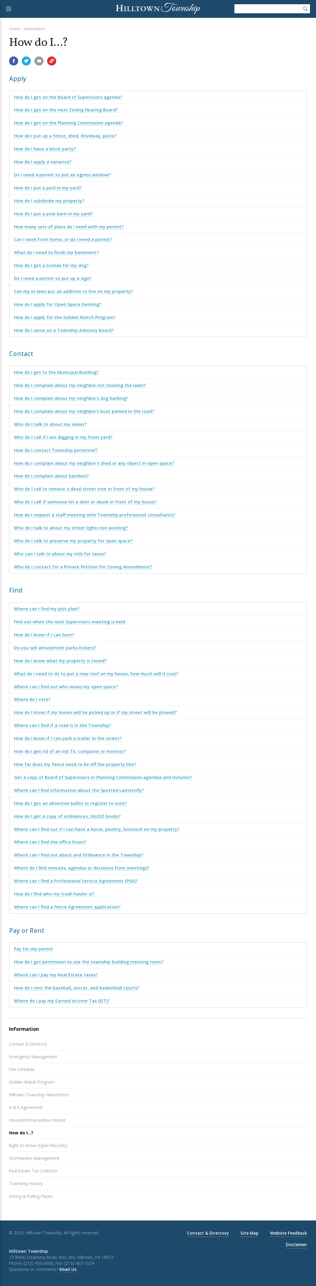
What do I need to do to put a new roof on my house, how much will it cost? (96, 674)
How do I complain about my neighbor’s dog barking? (71, 398)
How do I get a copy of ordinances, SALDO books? (67, 816)
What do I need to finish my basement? (56, 252)
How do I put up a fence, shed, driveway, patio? (65, 136)
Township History (26, 1183)
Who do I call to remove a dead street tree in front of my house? (84, 489)
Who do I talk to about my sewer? (50, 424)
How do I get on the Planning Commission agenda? (68, 123)
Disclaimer (296, 1244)
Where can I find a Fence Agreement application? (67, 907)
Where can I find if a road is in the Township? (62, 725)
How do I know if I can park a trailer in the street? (67, 738)
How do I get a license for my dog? (51, 265)
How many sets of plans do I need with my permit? (69, 227)
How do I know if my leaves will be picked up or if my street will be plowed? (95, 712)
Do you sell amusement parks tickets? (55, 648)
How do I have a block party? (45, 149)
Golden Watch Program (31, 1082)
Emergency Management (33, 1056)
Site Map (249, 1233)
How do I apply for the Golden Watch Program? (65, 317)
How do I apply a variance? (42, 162)
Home (14, 28)
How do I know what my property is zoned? (60, 661)
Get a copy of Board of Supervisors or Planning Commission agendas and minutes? (103, 777)
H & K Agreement (26, 1107)
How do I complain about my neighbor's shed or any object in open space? (94, 463)
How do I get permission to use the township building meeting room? (88, 962)
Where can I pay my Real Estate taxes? (56, 975)
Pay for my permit (33, 949)
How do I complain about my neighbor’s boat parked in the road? (84, 411)
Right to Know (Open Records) (38, 1145)
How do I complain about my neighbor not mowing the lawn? (80, 385)
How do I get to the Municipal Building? (56, 372)
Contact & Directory (28, 1044)
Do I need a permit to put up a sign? (53, 278)
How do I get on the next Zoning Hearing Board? (66, 110)
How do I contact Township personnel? (56, 450)
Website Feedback (288, 1233)
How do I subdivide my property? (49, 201)
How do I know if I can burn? (44, 635)
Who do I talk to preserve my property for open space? (73, 541)
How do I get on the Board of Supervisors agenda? (68, 97)
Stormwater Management (34, 1158)
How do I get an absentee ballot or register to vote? (70, 803)
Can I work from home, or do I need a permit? (63, 239)
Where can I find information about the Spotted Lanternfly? (79, 790)
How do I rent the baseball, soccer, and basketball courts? (76, 988)
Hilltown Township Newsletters (39, 1095)
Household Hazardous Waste (37, 1120)
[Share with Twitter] (26, 61)
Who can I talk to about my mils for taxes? (60, 554)
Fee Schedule (21, 1069)
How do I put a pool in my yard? (48, 188)
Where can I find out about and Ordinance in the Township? (78, 855)
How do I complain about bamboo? (51, 476)
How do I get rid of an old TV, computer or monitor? (70, 751)
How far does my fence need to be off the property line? (75, 764)
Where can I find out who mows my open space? (66, 687)
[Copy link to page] (51, 61)
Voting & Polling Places (31, 1196)
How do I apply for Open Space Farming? (57, 304)
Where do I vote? (32, 699)
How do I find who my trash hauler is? (54, 894)
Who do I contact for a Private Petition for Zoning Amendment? (83, 567)
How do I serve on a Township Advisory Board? (64, 330)
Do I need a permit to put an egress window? (62, 175)
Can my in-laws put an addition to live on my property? (73, 291)
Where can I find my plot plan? (46, 609)
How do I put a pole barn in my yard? (53, 214)
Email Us (68, 1269)
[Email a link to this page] (39, 61)
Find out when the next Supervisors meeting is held (69, 622)
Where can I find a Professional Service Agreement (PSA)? (75, 881)
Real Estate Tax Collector (33, 1171)
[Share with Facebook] (13, 61)
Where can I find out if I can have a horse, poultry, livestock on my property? (96, 829)
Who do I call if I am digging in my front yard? (63, 437)
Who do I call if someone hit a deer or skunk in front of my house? (85, 502)
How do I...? (21, 1133)
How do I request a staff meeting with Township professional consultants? (94, 515)
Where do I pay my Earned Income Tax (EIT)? (62, 1001)
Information (34, 28)
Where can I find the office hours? (50, 842)
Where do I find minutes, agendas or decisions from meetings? (81, 868)
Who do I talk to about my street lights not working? (71, 528)
